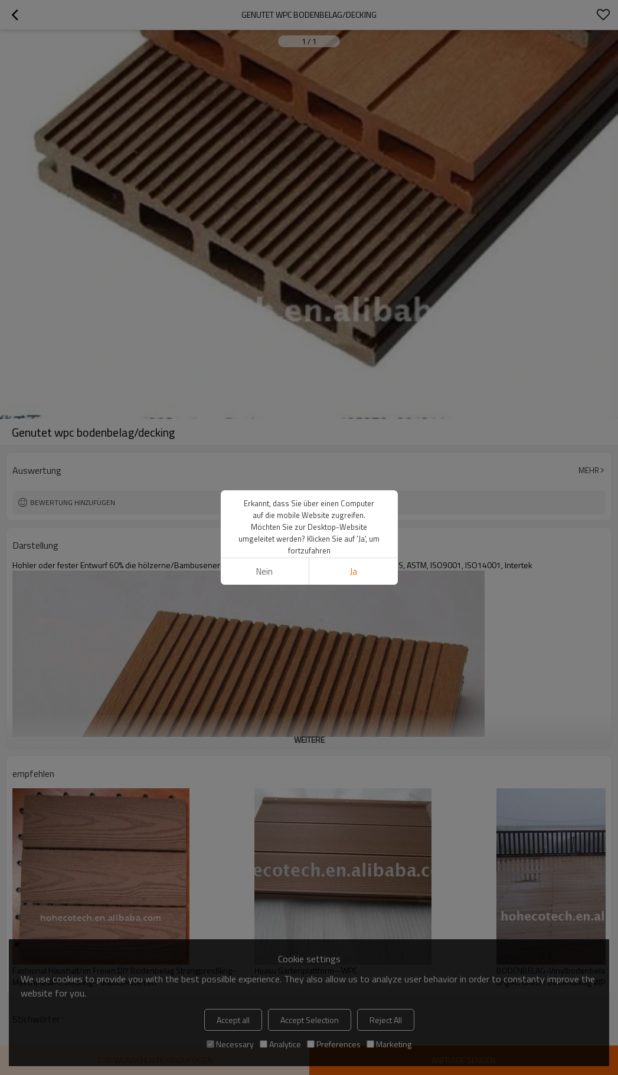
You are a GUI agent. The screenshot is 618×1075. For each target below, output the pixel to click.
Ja (353, 571)
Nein (264, 571)
